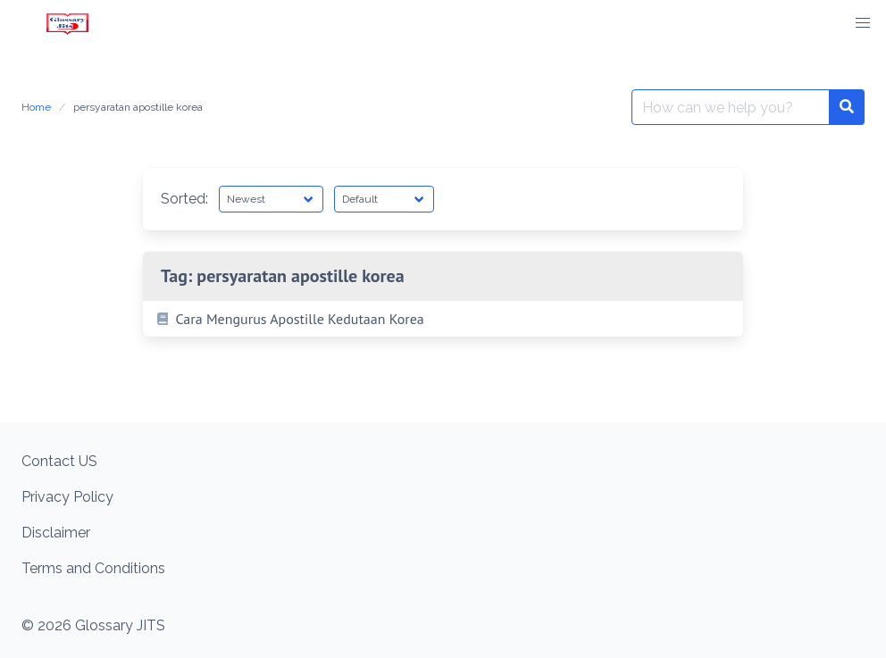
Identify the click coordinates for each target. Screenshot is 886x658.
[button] (863, 23)
